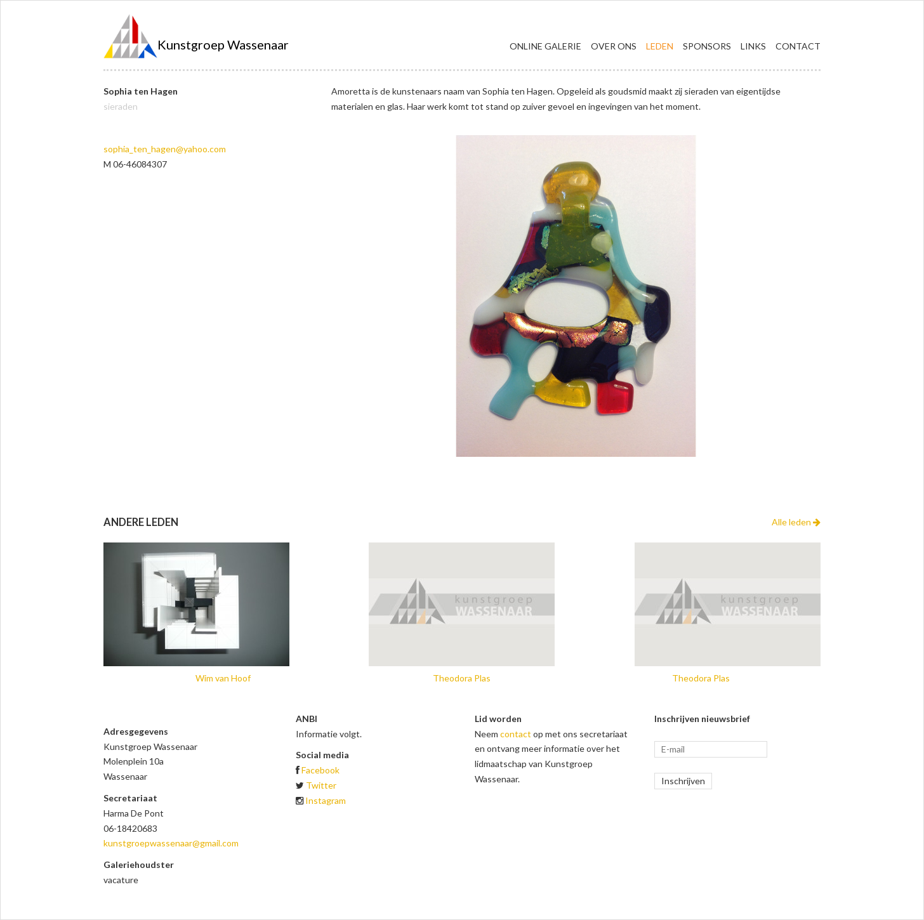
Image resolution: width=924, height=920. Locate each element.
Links (753, 46)
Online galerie (545, 46)
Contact (798, 46)
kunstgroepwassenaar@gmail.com (171, 843)
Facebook (320, 770)
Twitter (321, 785)
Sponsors (707, 46)
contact (515, 733)
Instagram (325, 800)
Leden (659, 46)
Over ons (614, 46)
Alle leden (796, 521)
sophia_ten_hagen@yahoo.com (164, 148)
